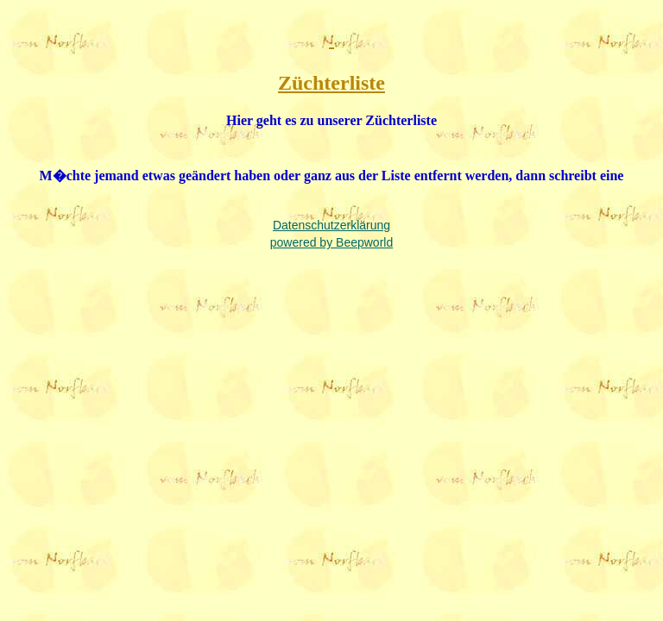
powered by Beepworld (331, 242)
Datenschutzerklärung (331, 225)
